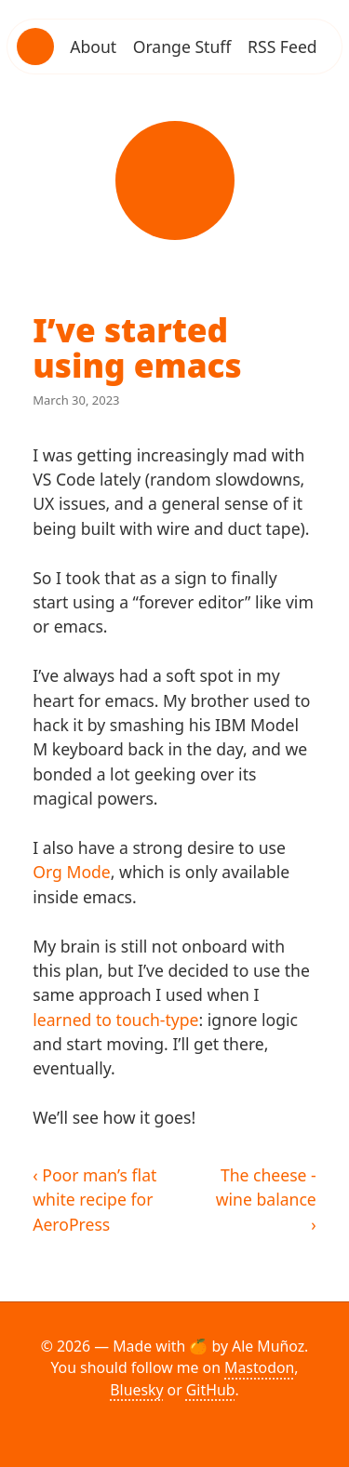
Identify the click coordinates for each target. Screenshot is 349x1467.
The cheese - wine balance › (266, 1199)
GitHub (210, 1390)
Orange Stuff (182, 46)
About (93, 46)
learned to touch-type (115, 1019)
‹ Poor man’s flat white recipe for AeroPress (94, 1199)
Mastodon (259, 1367)
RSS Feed (282, 46)
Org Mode (72, 871)
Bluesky (136, 1390)
